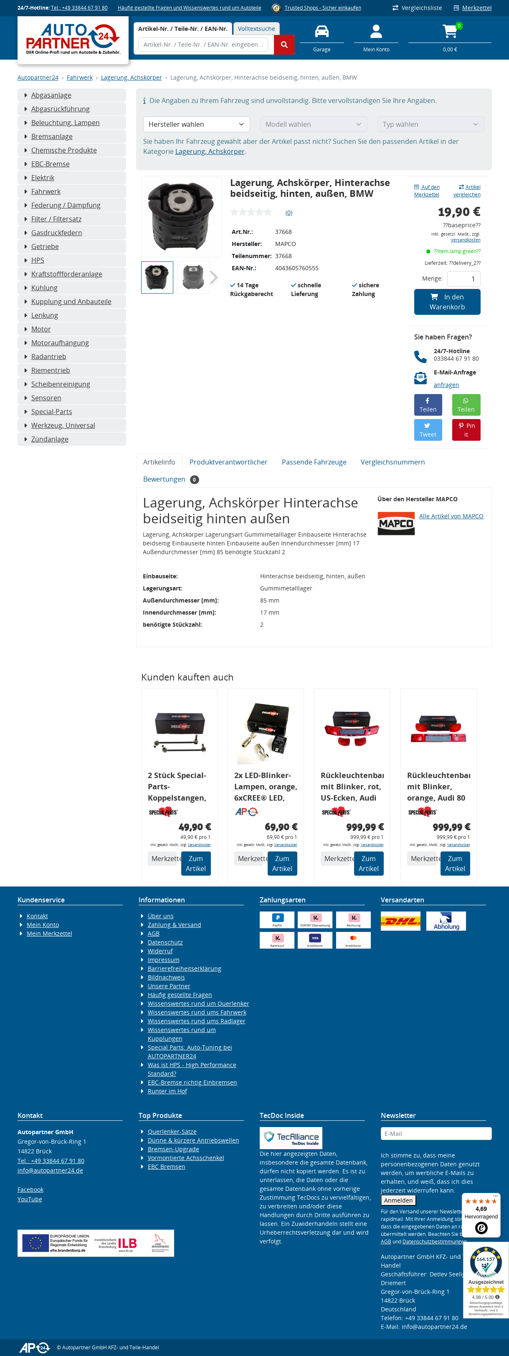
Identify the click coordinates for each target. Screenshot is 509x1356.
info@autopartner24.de (50, 1170)
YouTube (30, 1199)
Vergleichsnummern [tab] (393, 462)
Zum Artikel (196, 863)
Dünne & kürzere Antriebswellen (193, 1140)
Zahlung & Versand (174, 925)
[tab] (183, 28)
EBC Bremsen (166, 1166)
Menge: (432, 278)
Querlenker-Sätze (172, 1131)
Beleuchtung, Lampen (62, 122)
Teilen (428, 405)
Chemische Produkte (60, 150)
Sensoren (42, 397)
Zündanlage (46, 439)
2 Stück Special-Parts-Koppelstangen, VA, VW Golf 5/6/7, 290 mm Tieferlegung (177, 788)
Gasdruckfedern (53, 232)
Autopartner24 (38, 77)
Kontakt (37, 916)
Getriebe (41, 246)
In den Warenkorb (447, 301)
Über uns (161, 916)
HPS (34, 260)
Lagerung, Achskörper (131, 77)
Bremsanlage (48, 136)
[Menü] (496, 1198)
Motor (37, 329)
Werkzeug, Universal (59, 425)
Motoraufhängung (56, 342)
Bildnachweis (166, 977)
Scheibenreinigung (57, 384)
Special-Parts (48, 411)
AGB (154, 933)
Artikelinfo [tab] (159, 462)
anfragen (446, 385)
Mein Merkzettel (49, 933)
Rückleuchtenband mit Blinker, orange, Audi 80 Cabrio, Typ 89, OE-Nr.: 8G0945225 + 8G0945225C (438, 788)
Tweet (428, 430)
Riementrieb (47, 370)
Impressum (164, 960)
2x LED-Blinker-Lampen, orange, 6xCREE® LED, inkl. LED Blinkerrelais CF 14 (265, 788)
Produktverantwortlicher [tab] (229, 462)
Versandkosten (466, 240)
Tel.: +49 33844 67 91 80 (79, 7)
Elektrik (39, 177)
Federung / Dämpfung (62, 205)
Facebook (30, 1189)
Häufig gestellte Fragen (180, 995)
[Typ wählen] (431, 124)
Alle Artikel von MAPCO (451, 516)
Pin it (467, 430)
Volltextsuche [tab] (256, 29)
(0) (289, 212)
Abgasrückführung (57, 108)
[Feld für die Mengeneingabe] (464, 279)
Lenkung (41, 315)
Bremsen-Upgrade (173, 1149)
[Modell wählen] (313, 124)
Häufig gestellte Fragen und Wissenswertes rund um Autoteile (189, 7)
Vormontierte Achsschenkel (186, 1158)
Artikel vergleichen (467, 190)
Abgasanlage (47, 95)
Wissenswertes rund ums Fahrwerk (197, 1012)
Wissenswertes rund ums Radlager (197, 1021)
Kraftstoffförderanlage (63, 274)
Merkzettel (473, 8)
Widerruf (160, 951)
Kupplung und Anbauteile (67, 301)
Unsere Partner (169, 986)
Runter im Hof (167, 1091)
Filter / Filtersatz (52, 218)
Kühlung (41, 287)
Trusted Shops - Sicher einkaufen (323, 7)
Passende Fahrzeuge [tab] (314, 462)
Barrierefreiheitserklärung (184, 968)
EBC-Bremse (47, 163)
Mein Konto (43, 925)
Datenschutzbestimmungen (435, 1241)
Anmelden (398, 1200)
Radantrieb (45, 356)
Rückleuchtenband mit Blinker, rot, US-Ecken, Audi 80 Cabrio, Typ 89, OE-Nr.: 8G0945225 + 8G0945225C (352, 788)
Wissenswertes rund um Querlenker (198, 1003)
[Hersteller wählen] (197, 124)
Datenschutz (165, 942)
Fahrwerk (80, 77)
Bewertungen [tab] (171, 479)
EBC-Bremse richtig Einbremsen (192, 1082)
